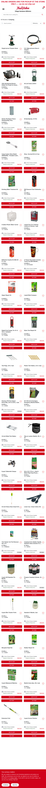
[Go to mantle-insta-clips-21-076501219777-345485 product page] (34, 685)
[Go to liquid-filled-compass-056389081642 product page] (34, 297)
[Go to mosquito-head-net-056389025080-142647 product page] (12, 649)
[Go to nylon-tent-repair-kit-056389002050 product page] (34, 332)
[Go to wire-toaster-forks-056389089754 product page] (12, 614)
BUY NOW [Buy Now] (12, 65)
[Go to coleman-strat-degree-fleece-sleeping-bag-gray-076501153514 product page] (12, 121)
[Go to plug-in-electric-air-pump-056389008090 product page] (12, 85)
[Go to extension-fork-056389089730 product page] (12, 720)
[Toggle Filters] (44, 23)
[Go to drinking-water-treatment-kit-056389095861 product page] (12, 191)
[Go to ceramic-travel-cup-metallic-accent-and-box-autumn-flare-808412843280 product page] (34, 262)
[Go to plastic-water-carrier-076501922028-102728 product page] (12, 226)
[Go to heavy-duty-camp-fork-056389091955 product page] (12, 508)
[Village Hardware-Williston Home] (23, 8)
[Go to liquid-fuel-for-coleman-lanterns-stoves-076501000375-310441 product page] (34, 226)
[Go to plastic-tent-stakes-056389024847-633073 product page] (34, 367)
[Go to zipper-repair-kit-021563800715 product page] (12, 297)
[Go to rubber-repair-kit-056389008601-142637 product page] (34, 649)
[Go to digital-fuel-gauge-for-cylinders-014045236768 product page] (12, 332)
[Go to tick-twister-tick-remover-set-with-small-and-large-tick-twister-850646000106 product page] (12, 544)
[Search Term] (23, 14)
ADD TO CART (12, 62)
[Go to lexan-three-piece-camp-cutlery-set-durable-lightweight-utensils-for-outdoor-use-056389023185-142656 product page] (34, 508)
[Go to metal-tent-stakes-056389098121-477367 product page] (12, 438)
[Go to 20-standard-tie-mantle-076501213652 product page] (12, 579)
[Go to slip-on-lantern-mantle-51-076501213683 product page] (34, 438)
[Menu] (3, 9)
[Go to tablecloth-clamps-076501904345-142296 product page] (12, 473)
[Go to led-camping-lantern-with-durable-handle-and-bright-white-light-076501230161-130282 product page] (34, 85)
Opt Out (15, 785)
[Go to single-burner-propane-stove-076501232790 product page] (12, 50)
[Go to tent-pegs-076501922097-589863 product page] (12, 367)
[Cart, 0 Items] (43, 8)
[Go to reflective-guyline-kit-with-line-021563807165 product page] (12, 262)
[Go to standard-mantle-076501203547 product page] (34, 614)
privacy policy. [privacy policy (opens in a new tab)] (14, 778)
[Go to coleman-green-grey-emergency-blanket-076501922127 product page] (34, 403)
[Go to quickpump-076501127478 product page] (34, 121)
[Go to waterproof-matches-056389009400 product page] (12, 685)
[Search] (42, 14)
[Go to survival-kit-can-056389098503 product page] (34, 156)
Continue (5, 785)
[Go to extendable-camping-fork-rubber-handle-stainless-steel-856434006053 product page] (34, 544)
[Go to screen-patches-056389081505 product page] (34, 720)
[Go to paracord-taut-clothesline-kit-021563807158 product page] (34, 191)
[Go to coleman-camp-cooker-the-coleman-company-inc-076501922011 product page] (12, 156)
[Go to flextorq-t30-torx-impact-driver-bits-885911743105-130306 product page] (12, 403)
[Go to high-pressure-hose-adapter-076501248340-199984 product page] (34, 50)
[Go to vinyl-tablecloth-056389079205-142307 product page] (34, 473)
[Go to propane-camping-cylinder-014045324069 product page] (34, 579)
